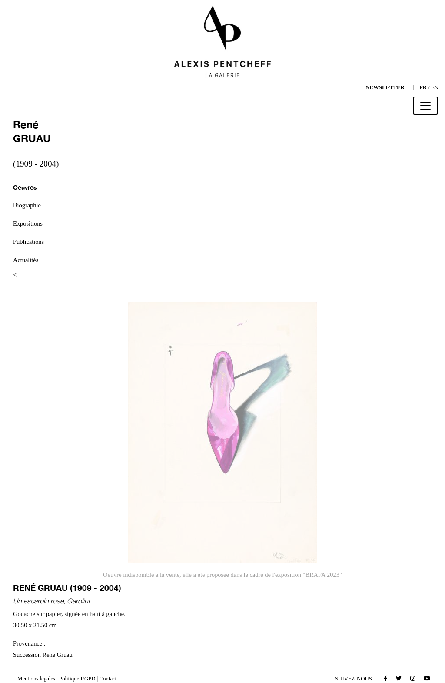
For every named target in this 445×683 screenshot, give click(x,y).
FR (423, 87)
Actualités (25, 260)
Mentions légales (36, 679)
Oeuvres (25, 187)
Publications (28, 241)
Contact (108, 679)
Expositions (28, 223)
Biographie (27, 205)
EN (434, 87)
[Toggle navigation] (425, 106)
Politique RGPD (77, 679)
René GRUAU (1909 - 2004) (67, 588)
